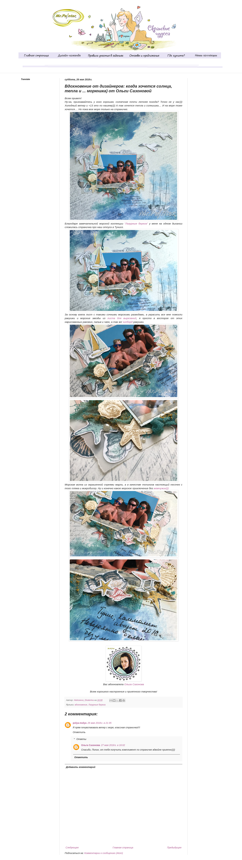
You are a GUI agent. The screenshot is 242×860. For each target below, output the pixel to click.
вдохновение (81, 705)
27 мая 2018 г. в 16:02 (113, 745)
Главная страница (123, 847)
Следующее (72, 847)
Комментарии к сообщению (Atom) (103, 853)
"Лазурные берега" (136, 223)
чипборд (128, 321)
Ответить (79, 732)
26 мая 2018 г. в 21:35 (99, 723)
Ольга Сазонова (134, 684)
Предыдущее (174, 847)
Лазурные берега (97, 705)
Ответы (81, 739)
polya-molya (80, 723)
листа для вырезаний (121, 318)
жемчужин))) (161, 488)
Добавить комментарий (80, 767)
